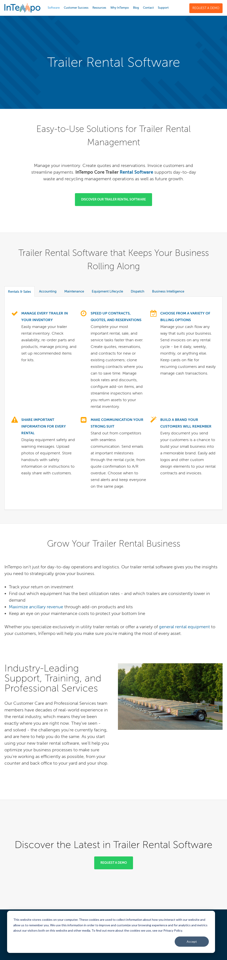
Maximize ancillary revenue (36, 606)
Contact (148, 7)
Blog (136, 7)
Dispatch (137, 291)
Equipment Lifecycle (107, 291)
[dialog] (111, 932)
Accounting (48, 291)
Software (54, 7)
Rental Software (136, 172)
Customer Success (76, 7)
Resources (99, 7)
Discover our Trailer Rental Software (113, 199)
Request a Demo (205, 8)
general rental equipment (184, 626)
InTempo (22, 7)
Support (163, 7)
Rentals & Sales (19, 292)
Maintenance (74, 291)
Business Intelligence (168, 291)
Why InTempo (119, 7)
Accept (192, 941)
